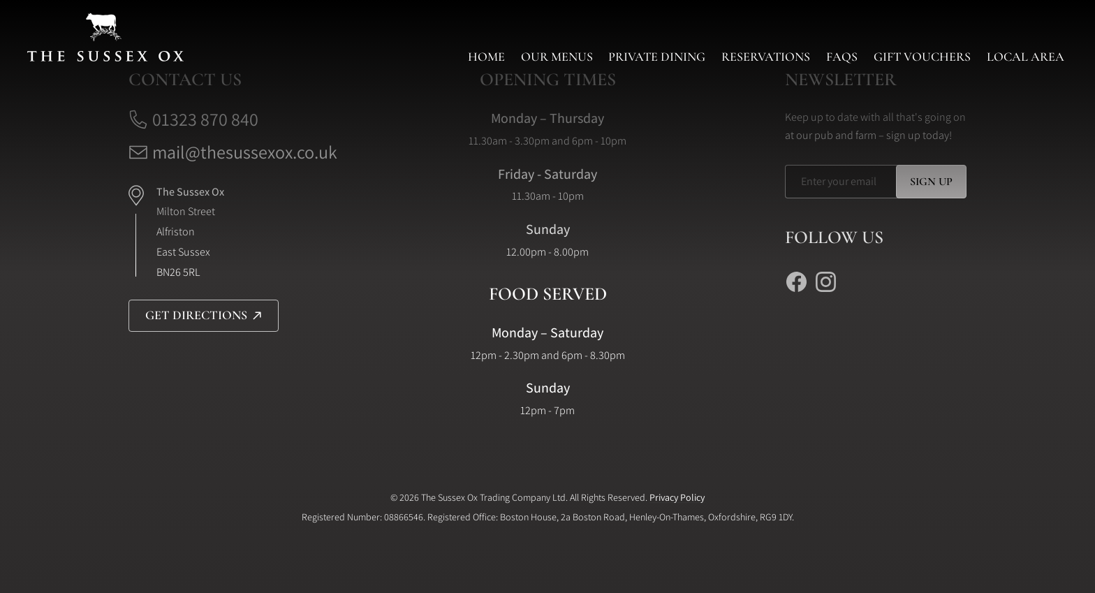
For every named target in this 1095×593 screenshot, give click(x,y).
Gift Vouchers (922, 56)
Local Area (1025, 56)
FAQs (842, 56)
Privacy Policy (677, 497)
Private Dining (656, 56)
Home (486, 56)
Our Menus (557, 56)
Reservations (765, 56)
